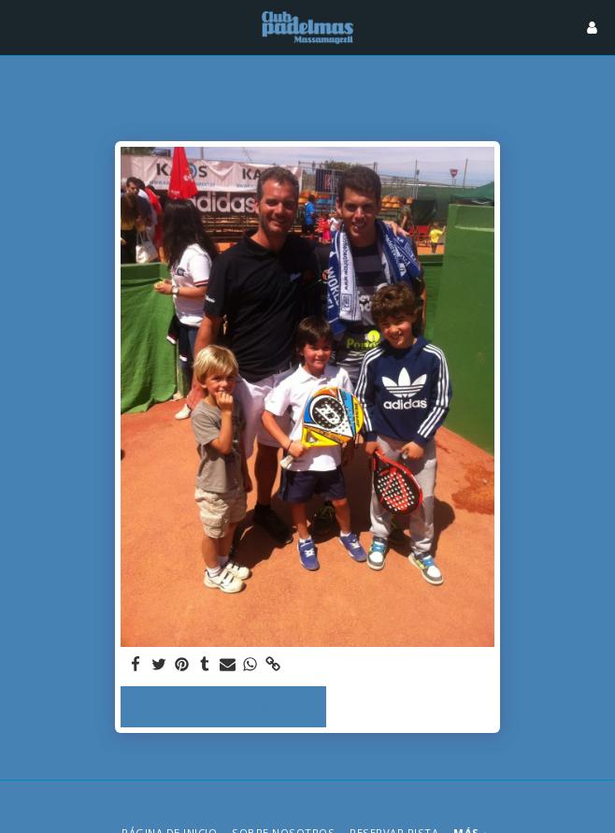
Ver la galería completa (223, 707)
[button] (20, 26)
